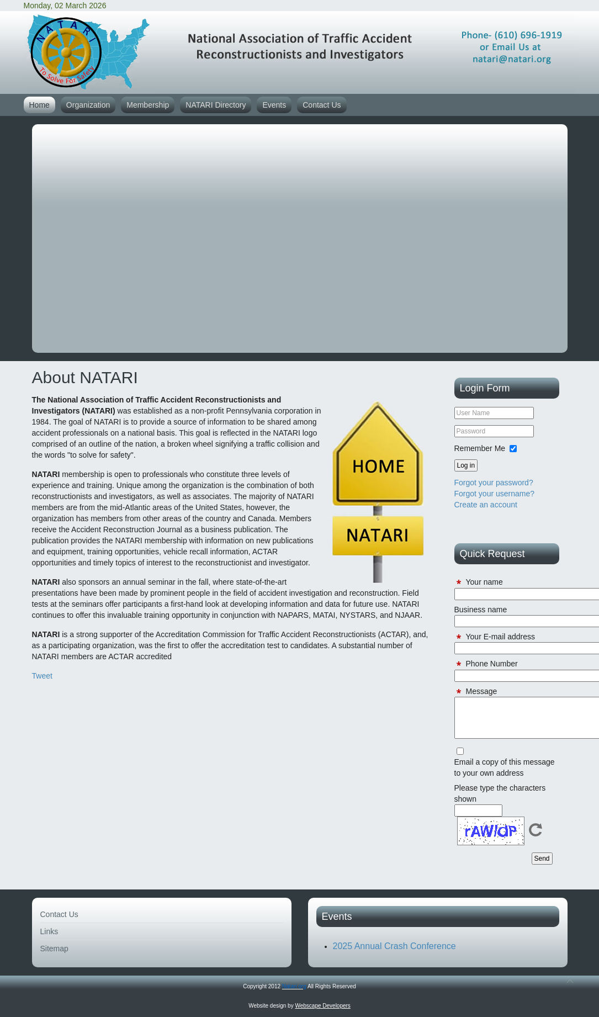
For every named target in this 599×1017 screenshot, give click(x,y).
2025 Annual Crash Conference (394, 946)
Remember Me (480, 448)
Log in (466, 465)
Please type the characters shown (500, 793)
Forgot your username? (494, 493)
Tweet (42, 675)
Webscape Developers (322, 1006)
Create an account (485, 504)
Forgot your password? (493, 482)
